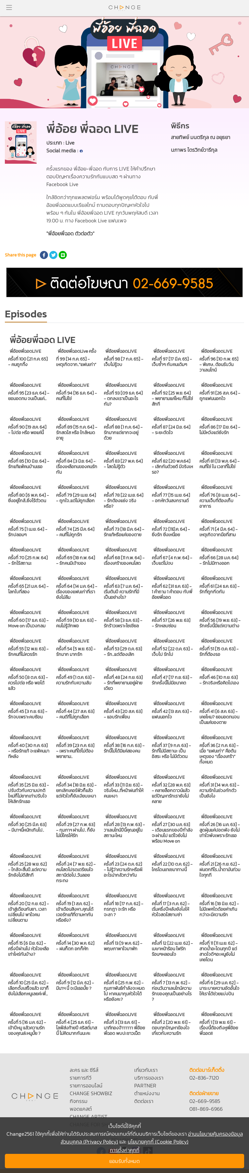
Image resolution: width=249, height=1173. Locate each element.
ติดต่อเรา (143, 1101)
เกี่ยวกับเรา (146, 1070)
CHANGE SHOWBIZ (91, 1093)
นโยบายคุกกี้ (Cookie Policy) (158, 1141)
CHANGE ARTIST (88, 1116)
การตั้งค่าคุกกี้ (124, 1150)
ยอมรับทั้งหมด (124, 1161)
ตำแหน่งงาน (147, 1093)
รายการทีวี (80, 1078)
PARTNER (145, 1085)
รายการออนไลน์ (86, 1085)
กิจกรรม (79, 1101)
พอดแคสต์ (81, 1109)
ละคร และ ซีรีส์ (84, 1070)
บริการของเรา (148, 1078)
